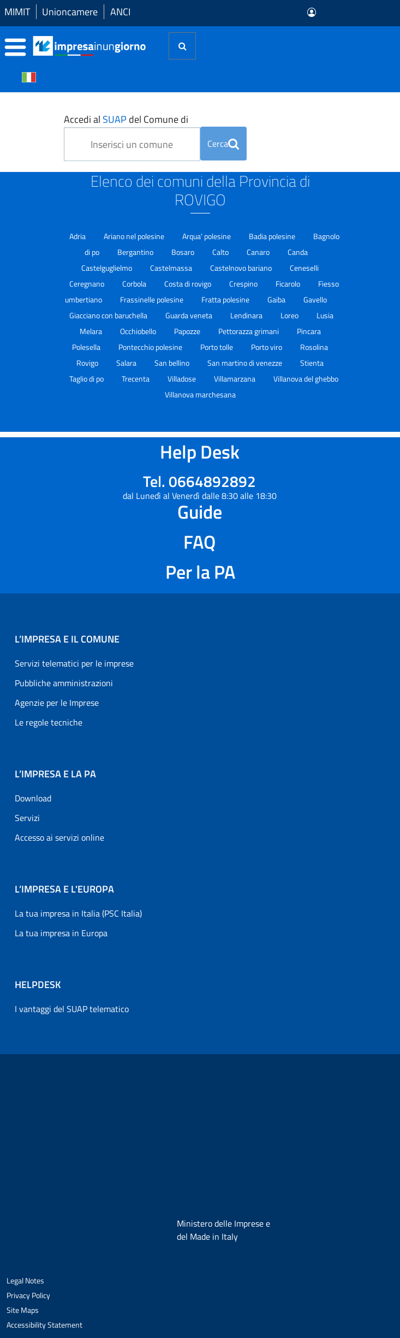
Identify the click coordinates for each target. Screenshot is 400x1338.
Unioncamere (70, 11)
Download (33, 798)
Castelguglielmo (107, 267)
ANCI (120, 11)
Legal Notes (25, 1280)
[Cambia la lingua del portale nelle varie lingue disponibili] (29, 76)
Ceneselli (304, 267)
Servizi (27, 817)
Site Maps (23, 1310)
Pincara (309, 331)
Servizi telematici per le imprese (74, 663)
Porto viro (267, 347)
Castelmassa (172, 267)
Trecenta (136, 378)
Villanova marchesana (200, 394)
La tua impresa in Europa (61, 932)
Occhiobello (139, 331)
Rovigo (88, 362)
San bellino (172, 362)
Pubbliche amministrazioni (64, 682)
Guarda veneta (189, 315)
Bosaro (183, 252)
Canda (298, 252)
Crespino (244, 283)
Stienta (312, 362)
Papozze (188, 331)
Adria (78, 236)
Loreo (290, 315)
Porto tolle (217, 347)
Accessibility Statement (44, 1324)
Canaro (259, 252)
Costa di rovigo (188, 283)
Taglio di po (87, 378)
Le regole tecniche (48, 722)
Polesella (87, 347)
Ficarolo (289, 283)
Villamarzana (235, 378)
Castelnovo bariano (241, 267)
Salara (127, 362)
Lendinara (247, 315)
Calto (221, 252)
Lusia (325, 315)
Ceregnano (87, 283)
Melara (92, 331)
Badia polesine (273, 236)
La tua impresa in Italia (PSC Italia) (78, 913)
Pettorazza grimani (249, 331)
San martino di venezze (245, 362)
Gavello (315, 299)
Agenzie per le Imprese (57, 702)
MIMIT (17, 11)
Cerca (223, 143)
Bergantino (136, 252)
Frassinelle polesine (152, 299)
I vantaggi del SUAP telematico (72, 1008)
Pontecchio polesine (151, 347)
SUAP (115, 119)
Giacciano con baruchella (109, 315)
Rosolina (314, 347)
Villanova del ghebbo (305, 378)
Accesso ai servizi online (59, 837)
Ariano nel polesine (135, 236)
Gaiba (277, 299)
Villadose (183, 378)
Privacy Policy (28, 1295)
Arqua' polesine (207, 236)
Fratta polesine (226, 299)
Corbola (135, 283)
